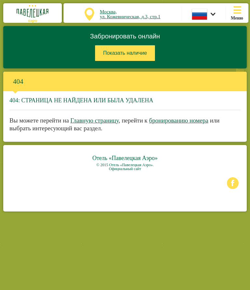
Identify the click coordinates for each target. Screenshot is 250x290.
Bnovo (240, 69)
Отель (125, 158)
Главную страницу (94, 120)
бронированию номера (178, 120)
